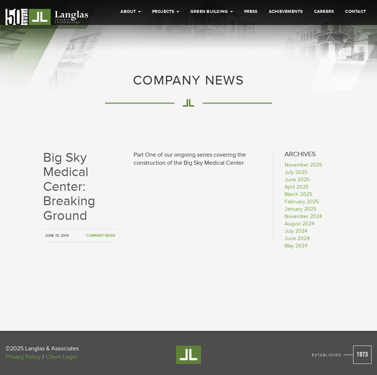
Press (251, 47)
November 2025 (303, 165)
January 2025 (300, 209)
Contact (355, 47)
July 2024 (296, 231)
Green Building (211, 47)
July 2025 (296, 172)
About (130, 47)
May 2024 (296, 246)
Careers (324, 47)
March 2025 (298, 194)
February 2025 (302, 202)
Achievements (286, 47)
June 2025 (297, 179)
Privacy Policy (23, 357)
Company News (100, 235)
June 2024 (297, 238)
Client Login (61, 357)
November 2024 (303, 216)
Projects (165, 47)
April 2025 (297, 187)
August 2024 (299, 224)
